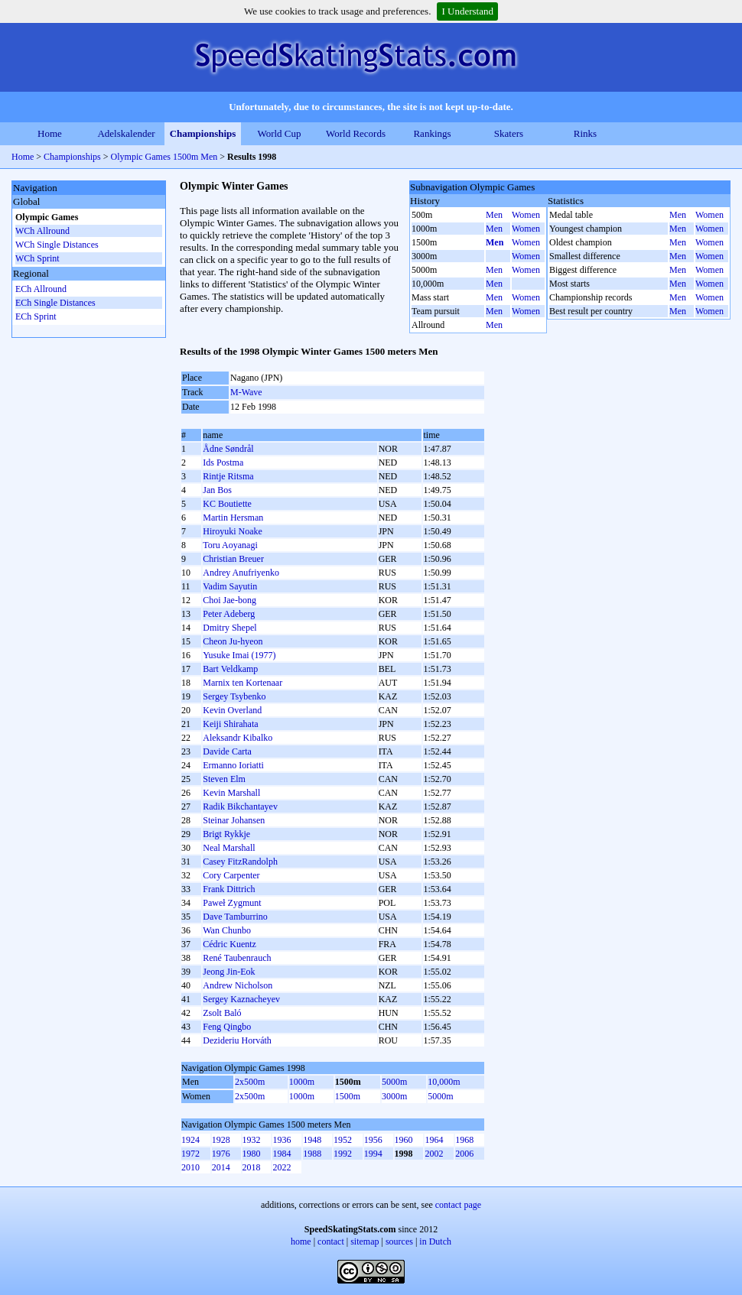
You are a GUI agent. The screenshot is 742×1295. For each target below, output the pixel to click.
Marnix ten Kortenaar (242, 682)
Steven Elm (224, 779)
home (301, 1241)
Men (494, 214)
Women (526, 214)
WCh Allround (42, 231)
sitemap (364, 1241)
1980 (251, 1153)
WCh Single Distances (57, 244)
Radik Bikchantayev (240, 806)
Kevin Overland (232, 710)
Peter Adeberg (229, 614)
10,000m (444, 1081)
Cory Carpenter (231, 875)
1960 (404, 1139)
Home (49, 133)
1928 (221, 1139)
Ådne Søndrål (228, 448)
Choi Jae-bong (229, 600)
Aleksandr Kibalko (237, 737)
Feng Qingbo (227, 1026)
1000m (301, 1081)
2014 (221, 1167)
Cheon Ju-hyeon (232, 641)
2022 (281, 1167)
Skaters (508, 133)
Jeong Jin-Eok (229, 971)
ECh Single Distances (55, 302)
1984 (281, 1153)
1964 (434, 1139)
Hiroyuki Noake (232, 531)
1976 (221, 1153)
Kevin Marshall (231, 792)
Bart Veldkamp (230, 669)
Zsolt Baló (222, 1013)
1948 (312, 1139)
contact (330, 1241)
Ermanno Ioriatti (233, 765)
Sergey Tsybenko (234, 696)
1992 (343, 1153)
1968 (464, 1139)
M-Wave (246, 392)
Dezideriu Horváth (237, 1040)
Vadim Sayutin (230, 586)
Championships (203, 133)
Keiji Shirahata (230, 724)
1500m (347, 1096)
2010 (190, 1167)
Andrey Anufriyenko (241, 572)
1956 (373, 1139)
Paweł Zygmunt (232, 902)
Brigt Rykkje (226, 834)
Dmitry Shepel (229, 627)
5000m (394, 1081)
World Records (356, 133)
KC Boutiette (227, 503)
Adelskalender (126, 133)
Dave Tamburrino (235, 916)
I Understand (467, 11)
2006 (464, 1153)
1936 (281, 1139)
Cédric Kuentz (229, 944)
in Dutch (435, 1241)
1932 (251, 1139)
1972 (190, 1153)
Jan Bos (217, 490)
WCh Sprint (37, 258)
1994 (373, 1153)
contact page (458, 1204)
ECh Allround (41, 289)
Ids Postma (223, 462)
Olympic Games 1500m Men (164, 156)
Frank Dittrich (229, 889)
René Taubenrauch (237, 958)
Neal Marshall (229, 847)
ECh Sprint (36, 316)
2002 (434, 1153)
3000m (394, 1096)
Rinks (585, 133)
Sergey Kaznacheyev (241, 999)
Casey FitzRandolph (240, 861)
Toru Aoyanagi (230, 545)
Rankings (432, 133)
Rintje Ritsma (228, 476)
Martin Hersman (233, 517)
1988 (312, 1153)
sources (399, 1241)
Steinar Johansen (234, 820)
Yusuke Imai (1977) (239, 655)
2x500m (250, 1081)
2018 (251, 1167)
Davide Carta (227, 751)
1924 (190, 1139)
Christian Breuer (233, 558)
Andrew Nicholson (237, 985)
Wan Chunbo (227, 930)
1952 (343, 1139)
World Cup (279, 133)
